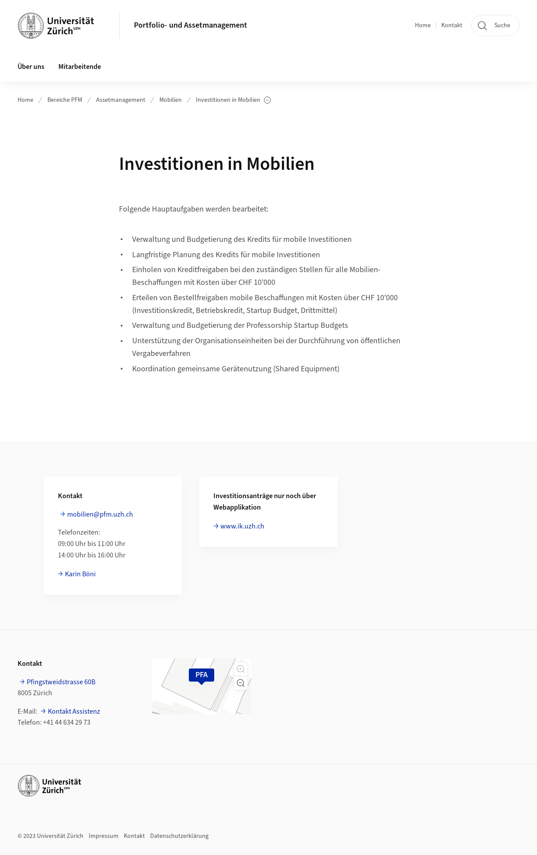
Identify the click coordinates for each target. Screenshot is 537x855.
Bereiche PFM (64, 100)
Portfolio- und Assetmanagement (190, 25)
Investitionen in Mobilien (233, 100)
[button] (241, 669)
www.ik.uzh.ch (242, 526)
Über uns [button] (31, 67)
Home (423, 25)
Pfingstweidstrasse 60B (61, 682)
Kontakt (451, 25)
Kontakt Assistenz (74, 711)
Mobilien (170, 100)
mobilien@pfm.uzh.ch (100, 514)
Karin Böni (80, 574)
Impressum (104, 836)
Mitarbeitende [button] (79, 67)
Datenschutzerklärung (179, 836)
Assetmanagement (120, 100)
